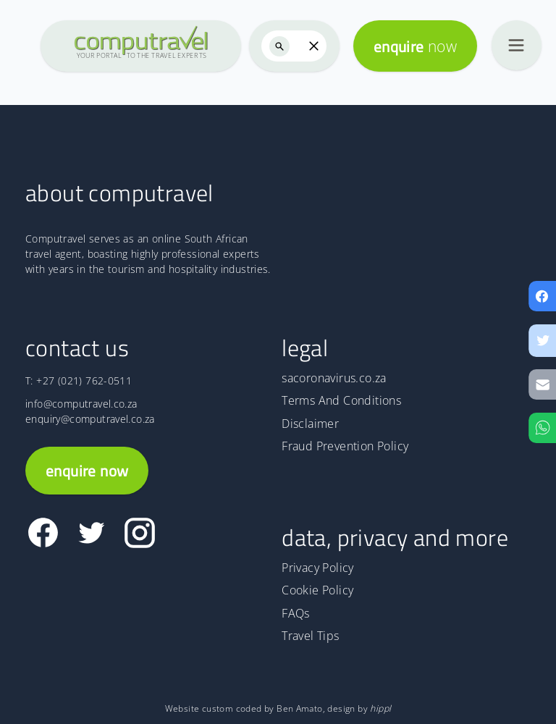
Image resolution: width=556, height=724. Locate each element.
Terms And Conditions (341, 400)
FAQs (296, 613)
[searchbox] (294, 46)
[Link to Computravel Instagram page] (139, 532)
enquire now (87, 470)
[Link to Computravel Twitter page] (91, 532)
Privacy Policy (318, 568)
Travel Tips (310, 636)
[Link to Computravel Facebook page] (43, 532)
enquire (415, 46)
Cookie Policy (317, 590)
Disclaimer (310, 424)
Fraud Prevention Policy (345, 446)
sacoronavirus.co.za (334, 378)
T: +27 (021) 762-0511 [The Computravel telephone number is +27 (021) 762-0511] (78, 380)
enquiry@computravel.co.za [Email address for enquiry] (90, 419)
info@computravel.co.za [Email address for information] (81, 404)
